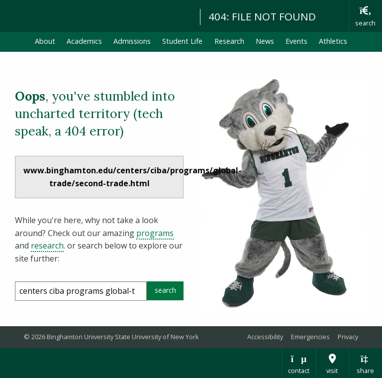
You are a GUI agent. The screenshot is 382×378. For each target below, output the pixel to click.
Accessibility (265, 336)
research (47, 245)
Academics (84, 41)
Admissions (132, 41)
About (45, 41)
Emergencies (310, 336)
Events (296, 41)
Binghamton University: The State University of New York (95, 15)
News (265, 41)
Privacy (348, 336)
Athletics (333, 41)
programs (155, 233)
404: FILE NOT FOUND (262, 16)
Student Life (182, 41)
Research (229, 41)
